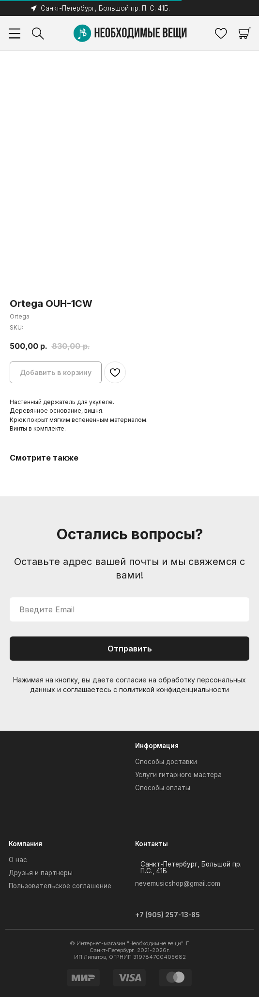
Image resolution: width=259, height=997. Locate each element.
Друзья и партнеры (41, 873)
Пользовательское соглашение (60, 886)
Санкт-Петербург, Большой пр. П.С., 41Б (191, 867)
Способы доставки (166, 762)
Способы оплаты (162, 788)
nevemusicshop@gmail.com (177, 883)
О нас (18, 860)
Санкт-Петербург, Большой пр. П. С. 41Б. (105, 8)
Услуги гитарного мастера (178, 775)
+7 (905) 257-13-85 (167, 915)
